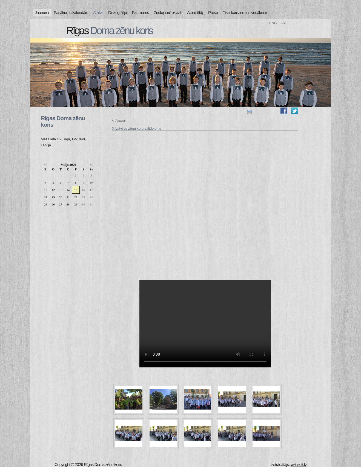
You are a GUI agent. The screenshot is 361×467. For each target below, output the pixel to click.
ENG (273, 23)
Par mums (140, 12)
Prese (213, 12)
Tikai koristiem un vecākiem (245, 12)
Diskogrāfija (117, 12)
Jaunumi (42, 12)
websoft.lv (298, 464)
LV (284, 23)
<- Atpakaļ (118, 120)
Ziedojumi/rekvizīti (168, 12)
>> (91, 165)
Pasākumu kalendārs (71, 12)
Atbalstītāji (195, 12)
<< (45, 165)
